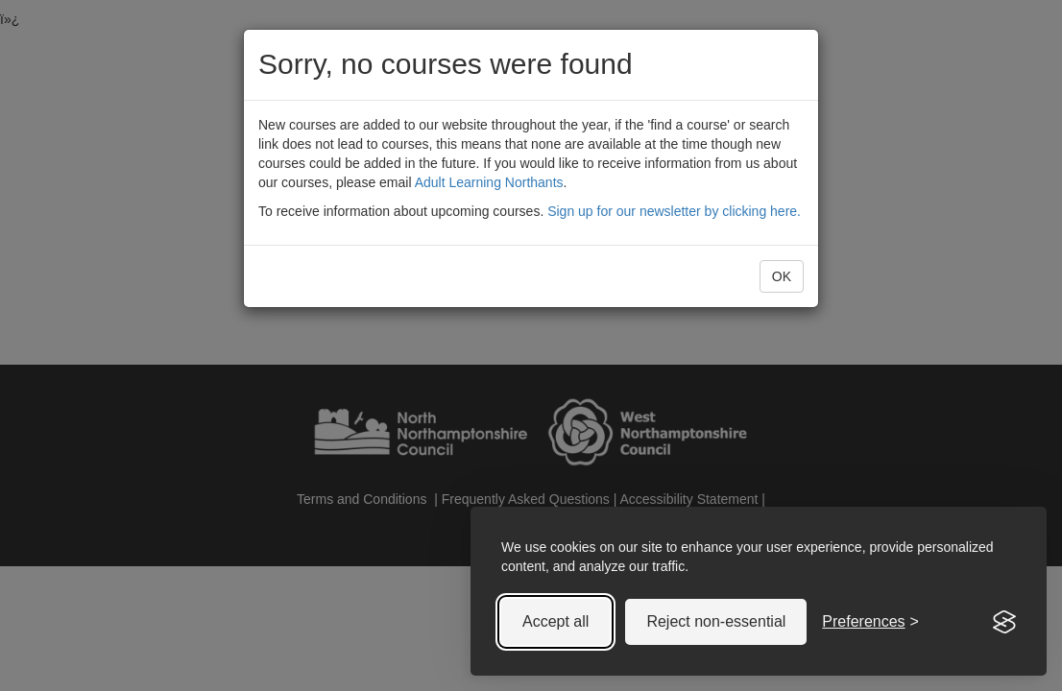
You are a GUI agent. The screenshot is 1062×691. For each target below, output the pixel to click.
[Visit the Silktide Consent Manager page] (1004, 621)
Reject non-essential (715, 621)
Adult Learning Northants (489, 182)
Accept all (555, 621)
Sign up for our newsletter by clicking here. (674, 211)
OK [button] (781, 276)
